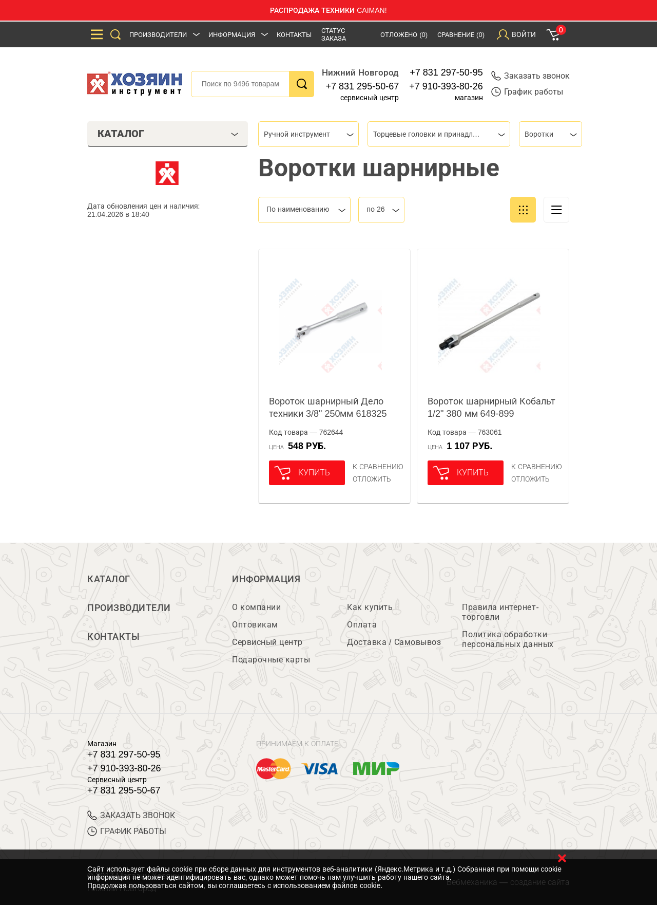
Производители (158, 35)
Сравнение (461, 35)
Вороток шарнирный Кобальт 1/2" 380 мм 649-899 (491, 407)
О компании (256, 607)
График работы (527, 92)
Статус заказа (333, 34)
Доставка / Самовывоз (394, 642)
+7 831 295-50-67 (362, 86)
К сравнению (378, 467)
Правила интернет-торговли (500, 612)
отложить (372, 479)
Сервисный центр (267, 642)
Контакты (294, 35)
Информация (231, 35)
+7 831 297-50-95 (446, 72)
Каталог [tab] (168, 133)
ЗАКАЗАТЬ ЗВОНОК (131, 815)
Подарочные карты (271, 659)
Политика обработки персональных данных (508, 639)
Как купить (370, 607)
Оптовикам (255, 624)
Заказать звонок (530, 76)
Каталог (108, 579)
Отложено (404, 35)
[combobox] (308, 134)
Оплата (362, 624)
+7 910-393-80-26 (446, 86)
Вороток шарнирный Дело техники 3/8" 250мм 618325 (328, 407)
